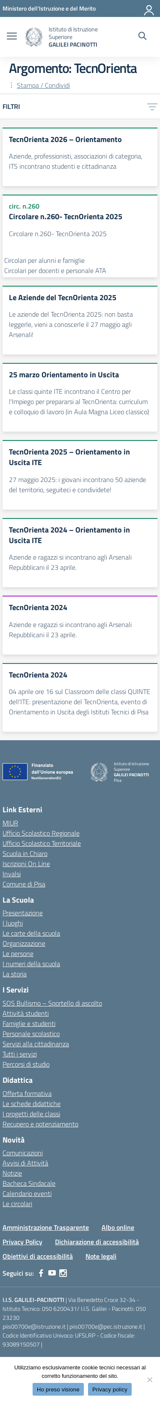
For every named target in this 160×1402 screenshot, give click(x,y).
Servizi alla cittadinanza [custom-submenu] (36, 1044)
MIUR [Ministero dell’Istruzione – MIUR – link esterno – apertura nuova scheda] (10, 823)
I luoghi (13, 923)
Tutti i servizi (20, 1054)
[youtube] (52, 1273)
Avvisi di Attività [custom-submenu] (25, 1163)
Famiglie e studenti (29, 1023)
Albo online (118, 1227)
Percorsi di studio (26, 1064)
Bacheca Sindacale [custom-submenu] (29, 1183)
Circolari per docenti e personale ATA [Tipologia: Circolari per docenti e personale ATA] (55, 270)
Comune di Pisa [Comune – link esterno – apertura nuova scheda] (24, 884)
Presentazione (23, 913)
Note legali (101, 1256)
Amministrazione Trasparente (46, 1227)
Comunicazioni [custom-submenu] (23, 1153)
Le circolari (17, 1204)
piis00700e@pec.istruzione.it (105, 1326)
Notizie (12, 1173)
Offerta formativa (27, 1093)
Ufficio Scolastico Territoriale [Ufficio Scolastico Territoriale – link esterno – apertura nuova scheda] (42, 843)
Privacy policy (109, 1389)
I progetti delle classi (31, 1114)
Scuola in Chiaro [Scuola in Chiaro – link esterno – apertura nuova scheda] (25, 853)
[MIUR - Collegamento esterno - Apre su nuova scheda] (49, 8)
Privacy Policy (22, 1242)
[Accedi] (149, 8)
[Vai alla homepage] (33, 37)
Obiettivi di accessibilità (38, 1256)
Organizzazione (24, 943)
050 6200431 (59, 1308)
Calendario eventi (27, 1193)
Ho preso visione (58, 1389)
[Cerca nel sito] (142, 36)
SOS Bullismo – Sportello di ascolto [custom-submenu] (52, 1003)
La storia (15, 974)
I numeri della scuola (31, 964)
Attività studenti (26, 1013)
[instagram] (63, 1273)
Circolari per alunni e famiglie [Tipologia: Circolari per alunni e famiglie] (44, 260)
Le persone (18, 953)
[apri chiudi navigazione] (12, 37)
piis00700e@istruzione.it (34, 1326)
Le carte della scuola (31, 933)
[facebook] (41, 1273)
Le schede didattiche (32, 1103)
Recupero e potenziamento (40, 1124)
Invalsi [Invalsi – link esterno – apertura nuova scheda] (12, 874)
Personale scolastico (31, 1034)
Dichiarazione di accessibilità (97, 1242)
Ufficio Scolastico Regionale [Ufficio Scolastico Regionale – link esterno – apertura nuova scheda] (41, 833)
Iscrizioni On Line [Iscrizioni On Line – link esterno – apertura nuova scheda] (26, 863)
